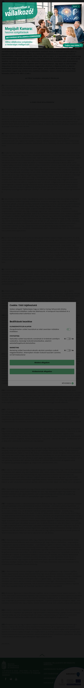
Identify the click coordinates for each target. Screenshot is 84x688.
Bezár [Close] (76, 6)
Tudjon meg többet (73, 45)
